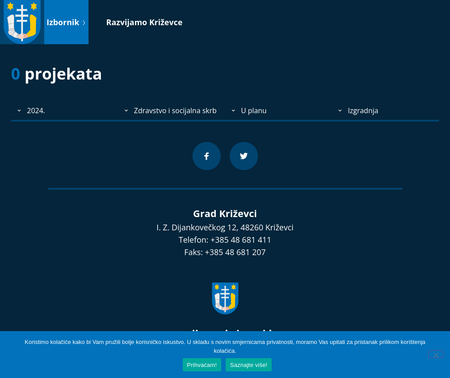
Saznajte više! (248, 365)
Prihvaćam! (202, 365)
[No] (435, 354)
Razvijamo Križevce (144, 22)
